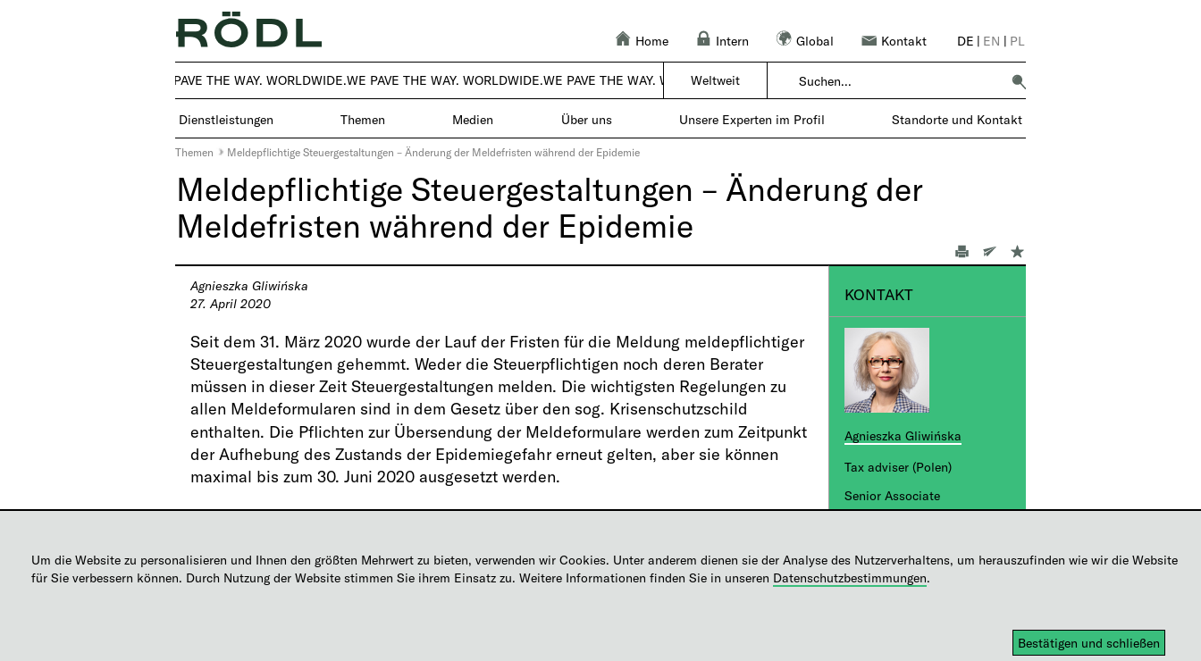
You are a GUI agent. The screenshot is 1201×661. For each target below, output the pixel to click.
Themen (194, 152)
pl (1017, 40)
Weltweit (715, 80)
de (965, 40)
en (991, 40)
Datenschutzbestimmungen (850, 577)
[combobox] (899, 81)
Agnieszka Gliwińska (903, 435)
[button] (1019, 81)
